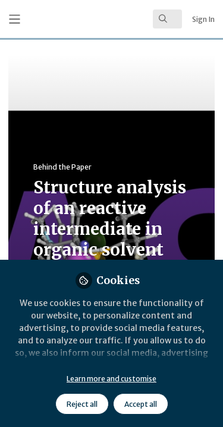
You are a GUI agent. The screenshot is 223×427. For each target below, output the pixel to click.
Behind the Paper (62, 166)
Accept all (140, 404)
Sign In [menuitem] (203, 19)
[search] (167, 18)
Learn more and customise (111, 378)
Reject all (82, 404)
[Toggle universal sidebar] (14, 19)
